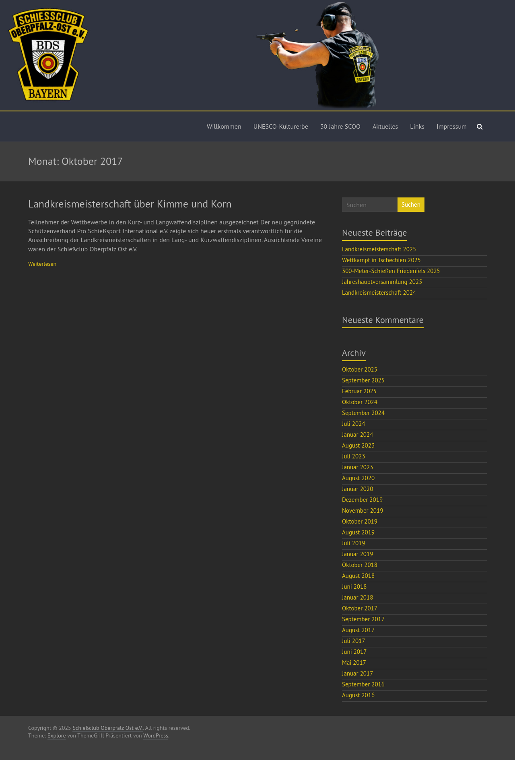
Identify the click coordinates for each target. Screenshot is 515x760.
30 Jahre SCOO (340, 126)
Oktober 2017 (359, 608)
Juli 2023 (353, 456)
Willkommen (224, 126)
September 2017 (363, 619)
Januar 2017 (357, 673)
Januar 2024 (357, 434)
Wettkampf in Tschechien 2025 (381, 260)
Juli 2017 (353, 641)
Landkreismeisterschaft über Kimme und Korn (130, 203)
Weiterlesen (42, 263)
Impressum (452, 126)
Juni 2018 (354, 586)
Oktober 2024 (359, 402)
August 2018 (358, 575)
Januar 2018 (357, 597)
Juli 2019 (353, 543)
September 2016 (363, 684)
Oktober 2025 (359, 369)
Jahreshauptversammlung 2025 (382, 282)
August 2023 (358, 445)
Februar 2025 (359, 391)
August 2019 (358, 532)
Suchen (411, 204)
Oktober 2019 (359, 521)
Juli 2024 (353, 423)
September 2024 (363, 413)
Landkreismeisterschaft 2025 (379, 249)
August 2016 (358, 695)
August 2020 (358, 478)
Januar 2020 (357, 489)
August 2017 (358, 630)
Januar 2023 (357, 467)
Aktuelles (385, 126)
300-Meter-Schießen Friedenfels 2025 (391, 271)
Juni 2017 (354, 651)
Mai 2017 (354, 662)
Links (417, 126)
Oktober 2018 (359, 565)
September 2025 (363, 380)
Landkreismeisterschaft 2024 (379, 292)
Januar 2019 (357, 554)
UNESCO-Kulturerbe (280, 126)
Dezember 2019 (362, 499)
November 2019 (362, 510)
